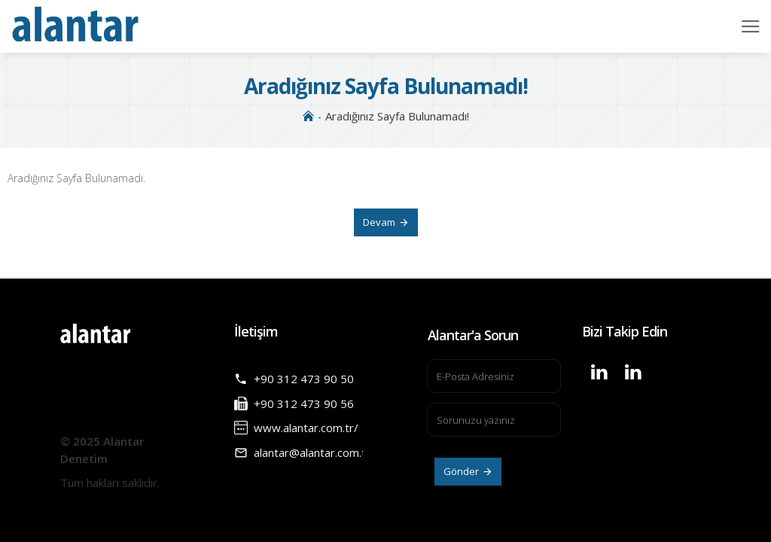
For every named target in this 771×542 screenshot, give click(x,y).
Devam (379, 222)
